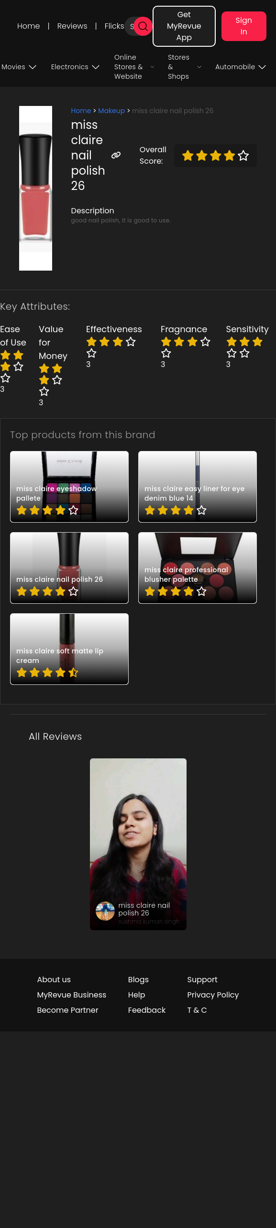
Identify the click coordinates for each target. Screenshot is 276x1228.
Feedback (147, 1010)
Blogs (138, 979)
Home (28, 26)
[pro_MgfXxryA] (69, 649)
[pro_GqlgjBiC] (197, 568)
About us (54, 979)
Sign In (244, 26)
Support (203, 979)
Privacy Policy (213, 994)
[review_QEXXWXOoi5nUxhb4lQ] (138, 844)
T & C (197, 1010)
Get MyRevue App (184, 26)
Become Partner (67, 1010)
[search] (143, 26)
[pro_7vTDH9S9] (197, 487)
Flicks (114, 26)
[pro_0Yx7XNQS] (69, 487)
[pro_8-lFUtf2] (69, 568)
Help (136, 994)
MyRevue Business (71, 994)
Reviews (72, 26)
